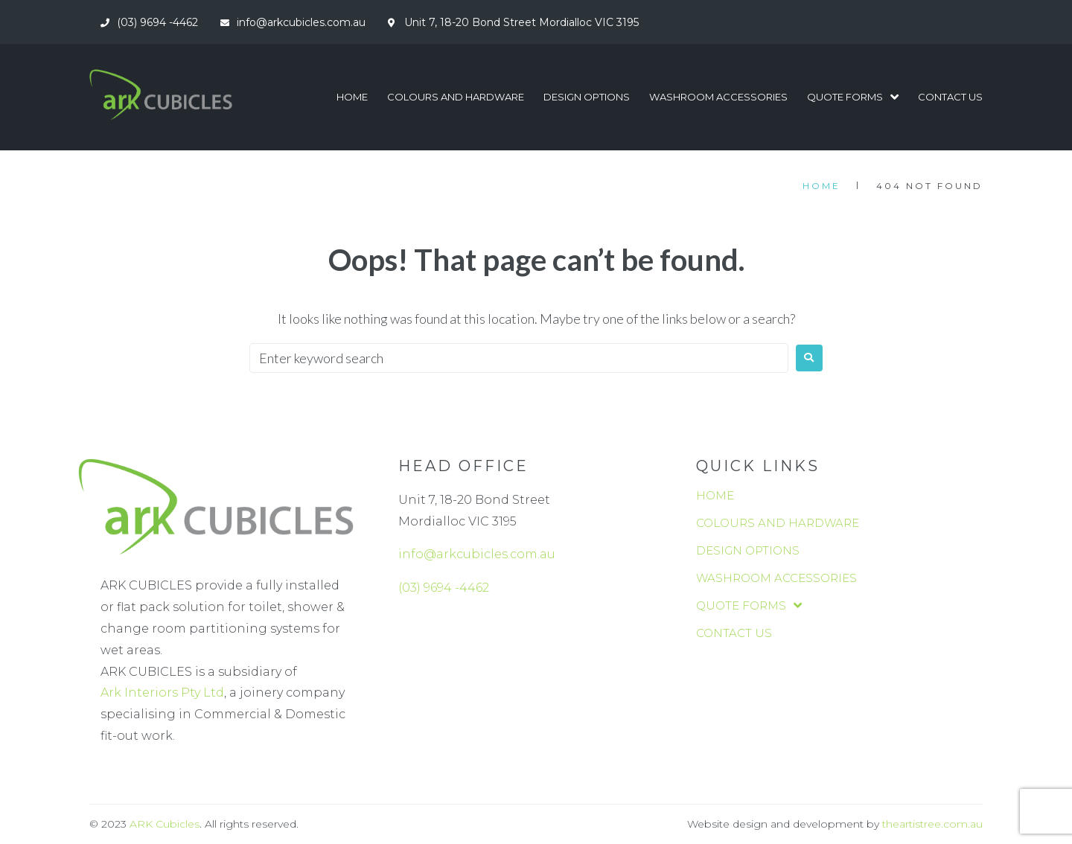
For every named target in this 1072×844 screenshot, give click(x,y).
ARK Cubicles (165, 824)
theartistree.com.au (932, 824)
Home (821, 185)
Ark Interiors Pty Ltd (162, 692)
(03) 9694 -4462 (443, 588)
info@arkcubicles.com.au (476, 554)
